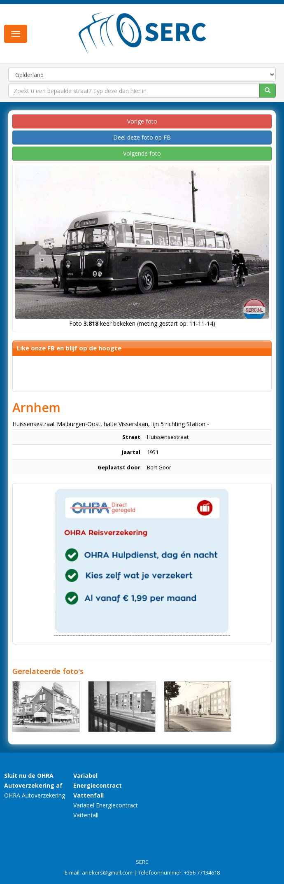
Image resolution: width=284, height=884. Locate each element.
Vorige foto (142, 121)
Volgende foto (142, 153)
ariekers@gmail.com (107, 872)
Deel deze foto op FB (142, 137)
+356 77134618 (202, 872)
